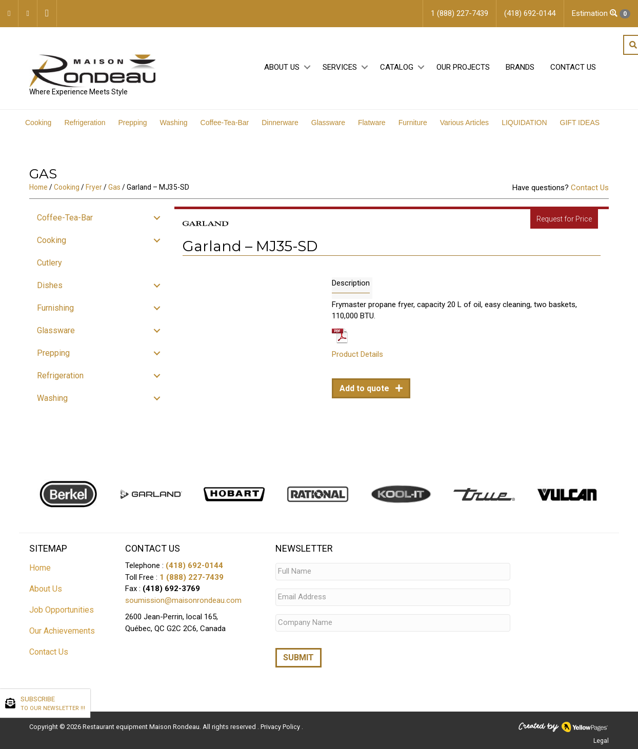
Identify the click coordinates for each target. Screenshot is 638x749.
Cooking (66, 187)
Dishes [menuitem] (50, 285)
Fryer (94, 187)
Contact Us (590, 187)
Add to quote (365, 388)
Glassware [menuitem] (328, 122)
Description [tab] (351, 283)
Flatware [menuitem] (372, 122)
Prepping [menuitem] (132, 122)
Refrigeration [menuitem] (84, 122)
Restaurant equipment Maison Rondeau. (142, 726)
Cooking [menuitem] (38, 122)
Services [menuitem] (340, 67)
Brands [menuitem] (520, 67)
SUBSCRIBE (53, 704)
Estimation (601, 13)
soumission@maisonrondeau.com (183, 600)
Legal (601, 740)
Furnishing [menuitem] (55, 308)
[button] (307, 67)
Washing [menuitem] (174, 122)
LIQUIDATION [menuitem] (524, 122)
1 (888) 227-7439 (192, 577)
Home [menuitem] (40, 568)
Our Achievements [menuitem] (62, 631)
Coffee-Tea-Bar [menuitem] (225, 122)
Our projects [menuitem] (463, 67)
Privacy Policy (281, 726)
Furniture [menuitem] (412, 122)
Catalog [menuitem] (396, 67)
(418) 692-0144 (194, 565)
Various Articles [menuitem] (464, 122)
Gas (114, 187)
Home (38, 187)
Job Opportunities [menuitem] (61, 610)
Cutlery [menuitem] (49, 263)
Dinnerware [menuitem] (280, 122)
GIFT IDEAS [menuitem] (580, 122)
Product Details (357, 354)
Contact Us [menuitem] (573, 67)
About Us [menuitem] (282, 67)
